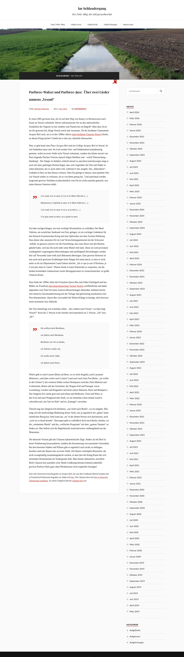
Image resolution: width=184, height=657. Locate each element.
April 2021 (134, 465)
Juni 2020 (134, 526)
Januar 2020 (135, 556)
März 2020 (135, 544)
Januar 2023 (135, 337)
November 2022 (137, 349)
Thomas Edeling (42, 116)
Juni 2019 (134, 599)
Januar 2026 (135, 130)
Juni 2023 (134, 307)
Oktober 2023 (136, 282)
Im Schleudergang (92, 7)
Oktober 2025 (136, 148)
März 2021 (135, 471)
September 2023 (137, 288)
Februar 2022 (136, 404)
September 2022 (137, 362)
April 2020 (134, 538)
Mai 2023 (134, 313)
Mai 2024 (134, 252)
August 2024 (135, 234)
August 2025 (135, 161)
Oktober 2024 (136, 222)
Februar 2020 (136, 550)
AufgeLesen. (76, 24)
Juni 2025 (134, 173)
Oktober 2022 (136, 355)
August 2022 (135, 368)
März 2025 (135, 191)
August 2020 (135, 514)
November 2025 (137, 142)
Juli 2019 (134, 593)
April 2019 (134, 605)
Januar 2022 (135, 410)
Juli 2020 (134, 520)
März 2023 (135, 325)
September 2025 (137, 155)
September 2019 (137, 581)
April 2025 (134, 185)
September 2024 (137, 228)
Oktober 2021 (136, 428)
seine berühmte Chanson (86, 142)
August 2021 (135, 441)
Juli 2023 (134, 301)
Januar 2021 (135, 483)
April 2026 (134, 112)
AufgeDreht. (92, 24)
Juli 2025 (134, 167)
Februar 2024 (136, 264)
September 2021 (137, 435)
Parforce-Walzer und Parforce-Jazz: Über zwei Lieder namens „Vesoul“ (61, 98)
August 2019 (135, 587)
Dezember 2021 (137, 416)
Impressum (128, 24)
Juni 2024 (134, 246)
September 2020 (137, 508)
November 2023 (137, 276)
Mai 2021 (134, 459)
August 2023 (135, 295)
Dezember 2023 (137, 270)
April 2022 (134, 392)
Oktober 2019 (136, 575)
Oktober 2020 (136, 502)
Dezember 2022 (137, 343)
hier (72, 484)
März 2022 (135, 398)
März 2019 (135, 611)
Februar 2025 (136, 197)
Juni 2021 (134, 453)
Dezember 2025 (137, 136)
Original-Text (77, 488)
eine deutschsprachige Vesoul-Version (66, 293)
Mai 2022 (134, 386)
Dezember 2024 (137, 209)
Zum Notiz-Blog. (58, 24)
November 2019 (137, 568)
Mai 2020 (134, 532)
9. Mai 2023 (63, 116)
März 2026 (135, 118)
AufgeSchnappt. (110, 24)
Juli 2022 (134, 374)
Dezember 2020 (137, 489)
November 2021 (137, 422)
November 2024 (137, 215)
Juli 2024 (134, 240)
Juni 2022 (134, 380)
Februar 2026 (136, 124)
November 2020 (137, 495)
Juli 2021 (134, 447)
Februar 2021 (136, 477)
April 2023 (134, 319)
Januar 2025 (135, 203)
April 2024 (134, 258)
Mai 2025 (134, 179)
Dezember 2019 (137, 562)
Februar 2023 (136, 331)
